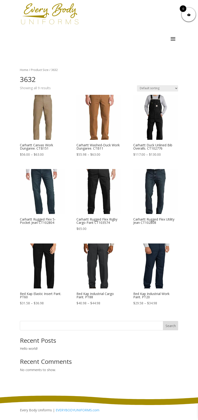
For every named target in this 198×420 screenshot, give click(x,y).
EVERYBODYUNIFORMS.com (77, 410)
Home (24, 70)
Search (171, 326)
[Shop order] (157, 88)
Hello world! (29, 348)
